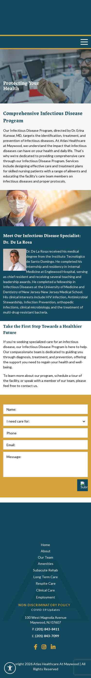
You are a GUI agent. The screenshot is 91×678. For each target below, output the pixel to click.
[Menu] (84, 42)
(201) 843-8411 (47, 629)
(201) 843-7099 (47, 636)
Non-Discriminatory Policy (44, 605)
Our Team (45, 557)
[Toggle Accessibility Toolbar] (10, 668)
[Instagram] (43, 647)
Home (45, 545)
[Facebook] (35, 647)
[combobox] (45, 421)
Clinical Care (45, 590)
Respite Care (46, 583)
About (45, 551)
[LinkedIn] (53, 647)
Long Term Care (45, 577)
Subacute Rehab (45, 570)
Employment (45, 597)
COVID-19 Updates (45, 610)
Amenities (45, 563)
